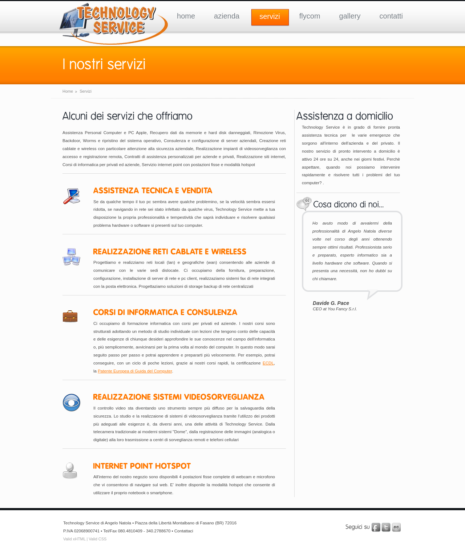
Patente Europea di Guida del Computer (135, 371)
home (186, 16)
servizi (269, 16)
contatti (391, 16)
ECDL (268, 363)
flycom (309, 16)
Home (67, 91)
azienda (226, 16)
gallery (350, 16)
